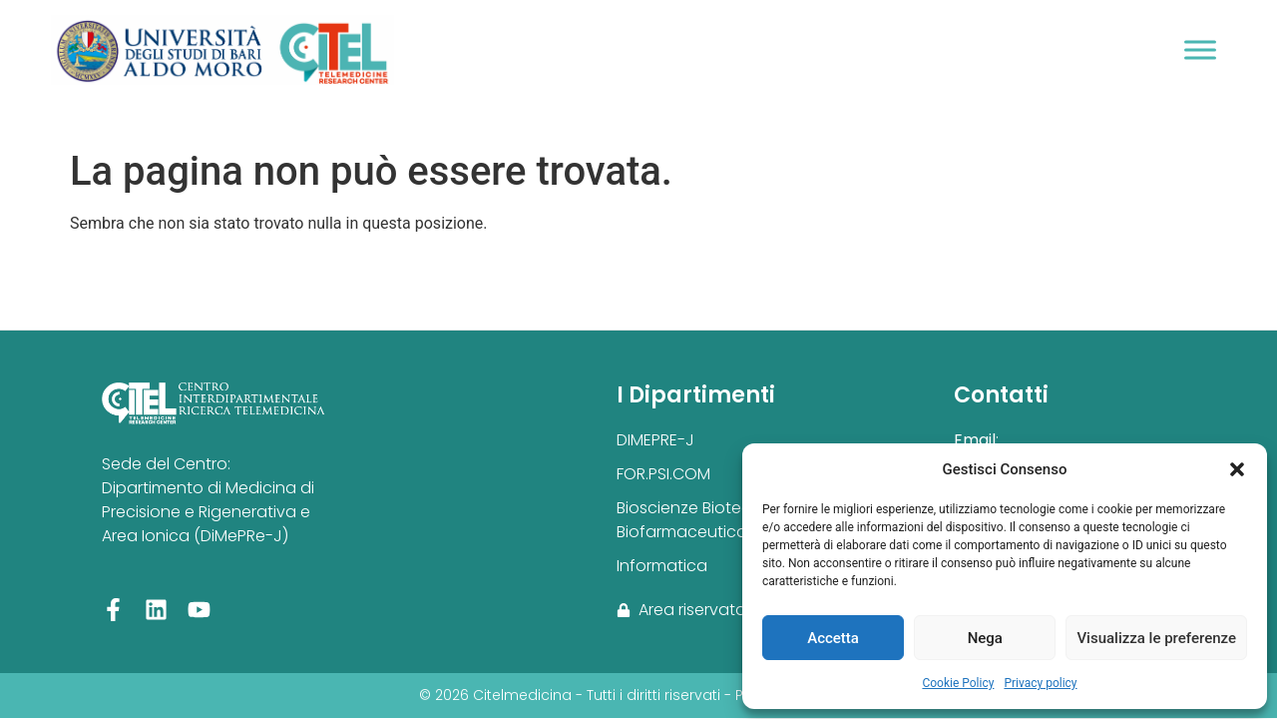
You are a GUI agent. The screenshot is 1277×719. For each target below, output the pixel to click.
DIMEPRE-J (655, 439)
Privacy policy (1040, 683)
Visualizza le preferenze (1156, 638)
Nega (985, 638)
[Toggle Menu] (1200, 49)
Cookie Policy (958, 683)
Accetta (833, 638)
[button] (1237, 469)
